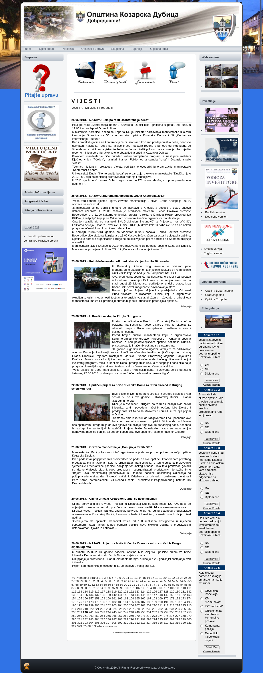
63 (97, 584)
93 (97, 588)
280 (74, 619)
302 (79, 622)
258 (189, 612)
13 (135, 577)
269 (131, 615)
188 (148, 602)
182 (114, 602)
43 (137, 581)
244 (108, 612)
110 (183, 588)
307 (108, 622)
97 (113, 588)
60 (85, 584)
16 (148, 577)
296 (166, 619)
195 (189, 602)
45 (145, 581)
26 (189, 577)
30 (85, 581)
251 (148, 612)
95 (105, 588)
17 (152, 577)
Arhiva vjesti (88, 107)
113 (79, 591)
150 (171, 595)
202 (108, 605)
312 (137, 622)
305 (96, 622)
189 (154, 602)
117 (102, 591)
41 (129, 581)
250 (143, 612)
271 (143, 615)
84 (181, 584)
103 (143, 588)
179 (96, 602)
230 (148, 609)
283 (91, 619)
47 (153, 581)
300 (189, 619)
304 (91, 622)
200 (96, 605)
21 (169, 577)
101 (132, 588)
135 (85, 595)
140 (114, 595)
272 (148, 615)
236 (183, 609)
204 (120, 605)
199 (91, 605)
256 (177, 612)
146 (148, 595)
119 (114, 591)
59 (81, 584)
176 (79, 602)
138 (102, 595)
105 (155, 588)
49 (161, 581)
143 (131, 595)
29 (81, 581)
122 (131, 591)
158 (96, 598)
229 (143, 609)
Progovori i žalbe (36, 201)
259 (74, 615)
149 (166, 595)
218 (79, 609)
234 (171, 609)
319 (177, 622)
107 (166, 588)
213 (171, 605)
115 (91, 591)
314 (148, 622)
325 (90, 626)
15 (144, 577)
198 (85, 605)
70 (125, 584)
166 (143, 598)
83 (177, 584)
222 (102, 609)
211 (160, 605)
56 (189, 581)
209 (148, 605)
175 (74, 602)
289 (125, 619)
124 (143, 591)
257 (183, 612)
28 (77, 581)
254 (166, 612)
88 (77, 588)
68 (117, 584)
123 (137, 591)
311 (131, 622)
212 (166, 605)
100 (126, 588)
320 (183, 622)
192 (171, 602)
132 (189, 591)
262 (91, 615)
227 (131, 609)
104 (149, 588)
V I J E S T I (86, 101)
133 (74, 595)
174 (189, 598)
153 (189, 595)
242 (96, 612)
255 (171, 612)
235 (177, 609)
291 (137, 619)
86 (189, 584)
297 (171, 619)
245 (114, 612)
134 (79, 595)
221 (96, 609)
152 (183, 595)
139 (108, 595)
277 (177, 615)
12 (131, 577)
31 (89, 581)
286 (108, 619)
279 (189, 615)
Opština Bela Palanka (219, 290)
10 (123, 577)
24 (181, 577)
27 (73, 581)
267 (120, 615)
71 (129, 584)
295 (160, 619)
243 (102, 612)
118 (108, 591)
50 (165, 581)
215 (183, 605)
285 (102, 619)
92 (93, 588)
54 (181, 581)
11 (127, 577)
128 (166, 591)
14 (139, 577)
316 (160, 622)
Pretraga (104, 107)
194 (183, 602)
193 (177, 602)
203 (114, 605)
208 (143, 605)
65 (105, 584)
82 (173, 584)
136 (91, 595)
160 (108, 598)
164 (131, 598)
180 (102, 602)
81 (169, 584)
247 (125, 612)
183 (120, 602)
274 (160, 615)
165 (137, 598)
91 (89, 588)
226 (125, 609)
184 (125, 602)
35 (105, 581)
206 (131, 605)
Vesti (75, 107)
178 (91, 602)
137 (96, 595)
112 (74, 591)
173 (183, 598)
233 (166, 609)
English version (215, 212)
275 (166, 615)
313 (143, 622)
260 (79, 615)
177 (85, 602)
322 (74, 626)
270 (137, 615)
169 (160, 598)
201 (102, 605)
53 (177, 581)
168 (154, 598)
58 (77, 584)
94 (101, 588)
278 (183, 615)
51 (169, 581)
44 (141, 581)
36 (109, 581)
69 (121, 584)
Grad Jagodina (214, 294)
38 (117, 581)
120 (120, 591)
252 (154, 612)
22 (173, 577)
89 (81, 588)
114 (85, 591)
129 (171, 591)
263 (96, 615)
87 (73, 588)
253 (160, 612)
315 (154, 622)
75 (145, 584)
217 (74, 609)
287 (114, 619)
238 (74, 612)
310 (125, 622)
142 (125, 595)
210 (154, 605)
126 (154, 591)
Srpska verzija (213, 248)
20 (165, 577)
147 (154, 595)
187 (143, 602)
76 (149, 584)
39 (121, 581)
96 (109, 588)
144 (137, 595)
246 (120, 612)
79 (161, 584)
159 (102, 598)
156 (85, 598)
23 (177, 577)
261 (85, 615)
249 (137, 612)
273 (154, 615)
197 (79, 605)
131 (183, 591)
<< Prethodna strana (85, 577)
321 (189, 622)
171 (171, 598)
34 (101, 581)
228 (137, 609)
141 (120, 595)
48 (157, 581)
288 (120, 619)
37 (113, 581)
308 (114, 622)
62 (93, 584)
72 (133, 584)
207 (137, 605)
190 (160, 602)
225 (120, 609)
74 (141, 584)
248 (131, 612)
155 (79, 598)
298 (177, 619)
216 (189, 605)
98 (117, 588)
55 (185, 581)
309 (120, 622)
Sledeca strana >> (106, 626)
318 (171, 622)
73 (137, 584)
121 (125, 591)
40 (125, 581)
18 (156, 577)
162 (120, 598)
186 (137, 602)
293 (148, 619)
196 (74, 605)
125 (148, 591)
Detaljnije (185, 306)
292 (143, 619)
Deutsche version (216, 216)
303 (85, 622)
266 (114, 615)
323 (79, 626)
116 (96, 591)
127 (160, 591)
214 (177, 605)
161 (114, 598)
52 (173, 581)
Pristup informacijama (39, 192)
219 (85, 609)
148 (160, 595)
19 (160, 577)
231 (154, 609)
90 (85, 588)
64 (101, 584)
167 (148, 598)
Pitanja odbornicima (38, 210)
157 (91, 598)
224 (114, 609)
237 (189, 609)
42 (133, 581)
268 (125, 615)
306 (102, 622)
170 (166, 598)
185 (131, 602)
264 (102, 615)
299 (183, 619)
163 (125, 598)
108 (172, 588)
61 (89, 584)
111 (189, 588)
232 (160, 609)
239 (79, 612)
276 (171, 615)
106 (160, 588)
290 (131, 619)
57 (73, 584)
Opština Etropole (216, 299)
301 (74, 622)
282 (85, 619)
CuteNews (145, 632)
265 (108, 615)
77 (153, 584)
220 (91, 609)
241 (91, 612)
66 (109, 584)
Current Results (211, 384)
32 (93, 581)
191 (166, 602)
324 (85, 626)
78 (157, 584)
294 (154, 619)
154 (74, 598)
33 (97, 581)
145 (143, 595)
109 (177, 588)
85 (185, 584)
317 (166, 622)
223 (108, 609)
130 (177, 591)
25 (185, 577)
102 (138, 588)
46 (149, 581)
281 (79, 619)
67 (113, 584)
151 (177, 595)
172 (177, 598)
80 (165, 584)
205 (125, 605)
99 (121, 588)
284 (96, 619)
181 (108, 602)
